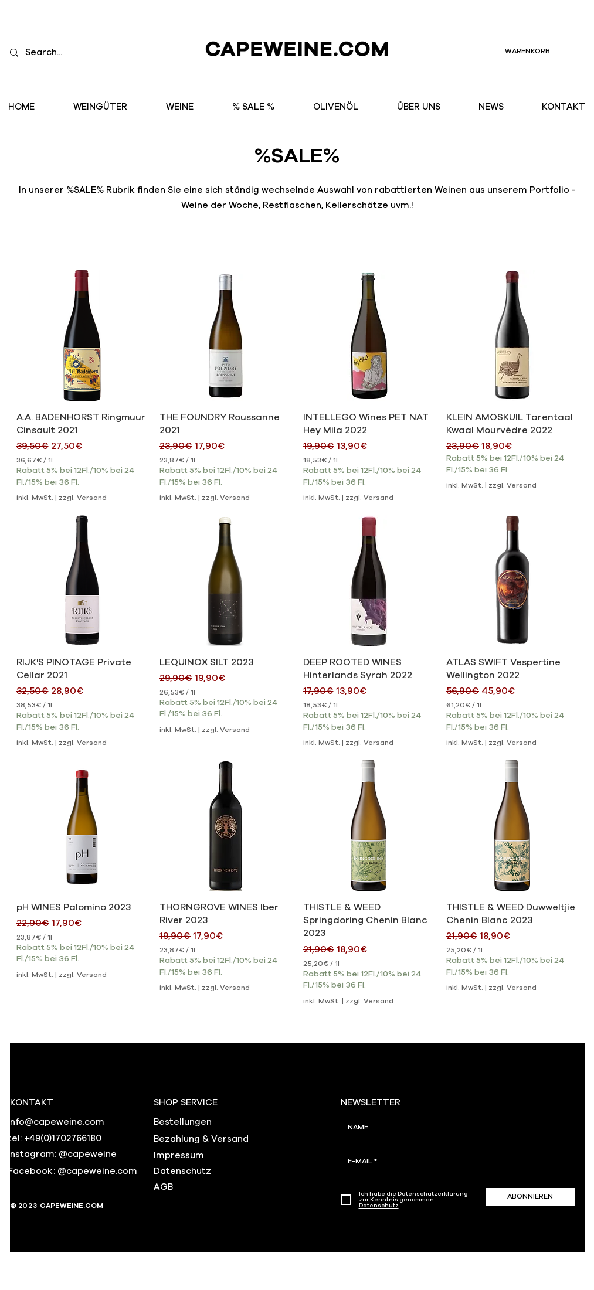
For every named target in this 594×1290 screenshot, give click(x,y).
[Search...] (77, 52)
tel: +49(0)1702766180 (54, 1138)
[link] (540, 51)
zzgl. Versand (83, 497)
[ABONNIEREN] (530, 1197)
